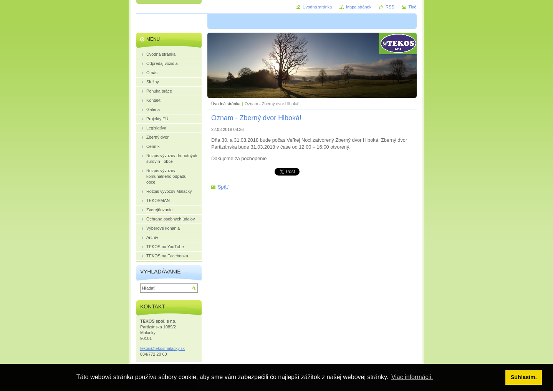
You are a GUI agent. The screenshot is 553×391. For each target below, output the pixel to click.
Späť (223, 187)
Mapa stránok (358, 7)
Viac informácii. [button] (412, 377)
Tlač (412, 7)
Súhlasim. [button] (524, 377)
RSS (390, 7)
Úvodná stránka (225, 103)
